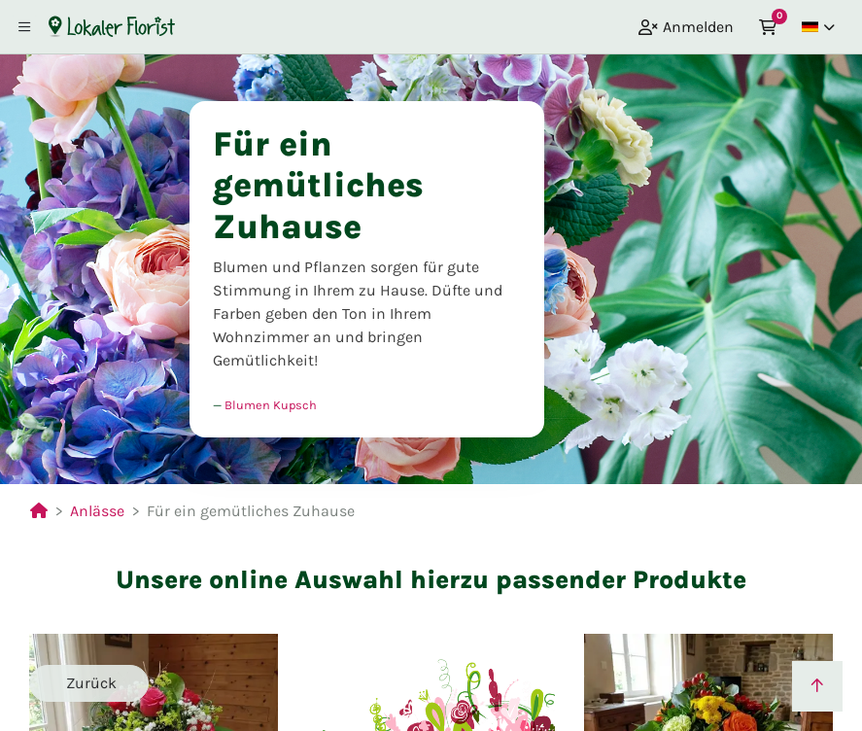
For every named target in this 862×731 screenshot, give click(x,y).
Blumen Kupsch (270, 405)
